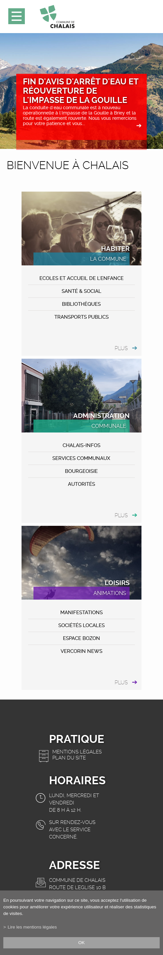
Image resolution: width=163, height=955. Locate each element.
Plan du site (69, 758)
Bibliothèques (81, 304)
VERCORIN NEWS (81, 651)
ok (81, 942)
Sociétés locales (81, 625)
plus (121, 348)
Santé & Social (81, 291)
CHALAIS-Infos (81, 445)
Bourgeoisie (81, 471)
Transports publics (81, 317)
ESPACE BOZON (81, 638)
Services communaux (81, 458)
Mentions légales (77, 752)
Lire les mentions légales (32, 927)
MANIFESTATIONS (81, 612)
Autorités (81, 484)
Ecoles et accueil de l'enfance (81, 278)
